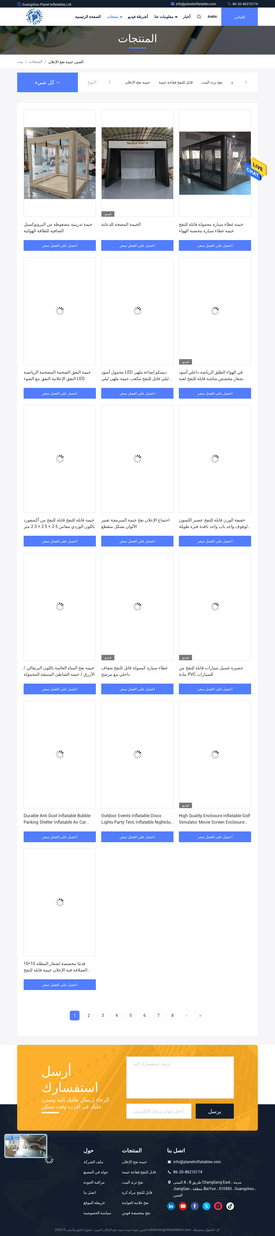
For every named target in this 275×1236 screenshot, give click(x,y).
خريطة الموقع (94, 1203)
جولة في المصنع (96, 1172)
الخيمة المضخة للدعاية (121, 224)
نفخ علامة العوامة (135, 1203)
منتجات (114, 17)
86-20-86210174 (242, 4)
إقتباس (239, 16)
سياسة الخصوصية (97, 1213)
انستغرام (218, 1206)
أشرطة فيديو (138, 17)
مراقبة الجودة (94, 1182)
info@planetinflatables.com (194, 4)
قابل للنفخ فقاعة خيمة (176, 82)
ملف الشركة (93, 1162)
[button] (109, 82)
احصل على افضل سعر (59, 245)
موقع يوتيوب (183, 1206)
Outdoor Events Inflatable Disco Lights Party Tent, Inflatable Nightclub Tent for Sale (137, 822)
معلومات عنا (165, 17)
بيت (20, 61)
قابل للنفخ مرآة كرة (137, 1192)
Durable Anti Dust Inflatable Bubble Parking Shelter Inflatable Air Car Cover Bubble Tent (57, 822)
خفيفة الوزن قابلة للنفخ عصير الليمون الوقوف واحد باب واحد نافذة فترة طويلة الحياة (214, 526)
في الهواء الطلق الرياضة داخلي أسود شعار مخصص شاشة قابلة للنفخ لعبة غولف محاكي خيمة (211, 379)
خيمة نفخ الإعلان (137, 82)
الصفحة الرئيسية (88, 17)
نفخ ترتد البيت (212, 82)
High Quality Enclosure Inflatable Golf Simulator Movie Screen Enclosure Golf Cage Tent (214, 822)
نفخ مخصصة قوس (136, 1213)
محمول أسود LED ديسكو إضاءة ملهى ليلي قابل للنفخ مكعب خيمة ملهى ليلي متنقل (135, 379)
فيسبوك (195, 1206)
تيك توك (230, 1206)
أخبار (186, 17)
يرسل (214, 1111)
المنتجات (35, 61)
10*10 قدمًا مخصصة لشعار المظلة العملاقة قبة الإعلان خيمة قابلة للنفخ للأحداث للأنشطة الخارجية (55, 970)
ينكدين (171, 1206)
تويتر (206, 1206)
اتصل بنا (90, 1192)
